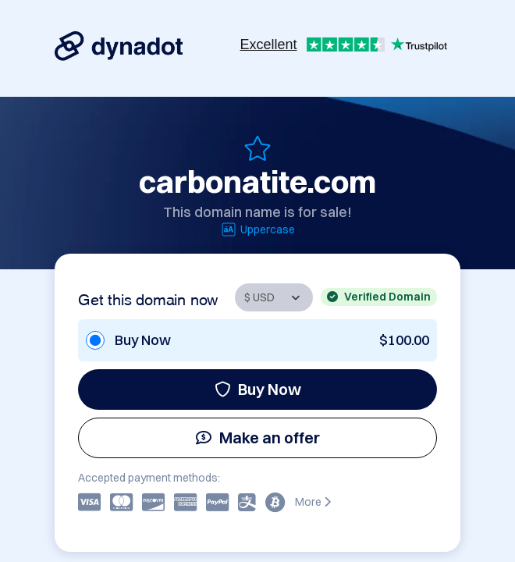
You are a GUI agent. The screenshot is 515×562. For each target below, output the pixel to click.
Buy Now (258, 389)
